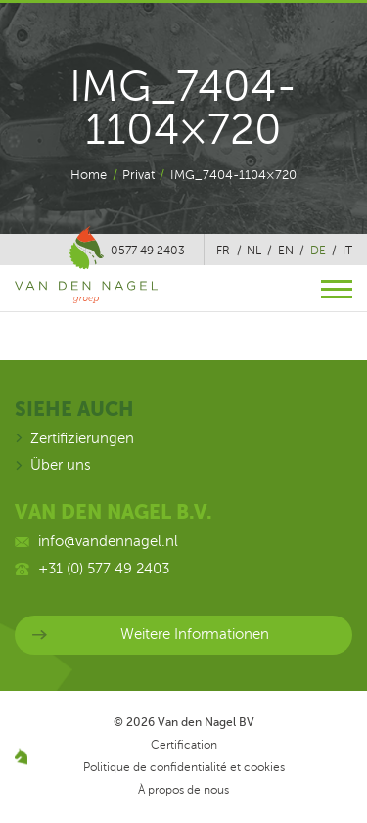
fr (223, 250)
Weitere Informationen (194, 634)
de (318, 250)
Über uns (60, 465)
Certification (184, 745)
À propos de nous (183, 790)
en (286, 250)
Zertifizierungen (82, 438)
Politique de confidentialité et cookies (184, 767)
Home (88, 175)
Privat (138, 175)
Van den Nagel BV (206, 722)
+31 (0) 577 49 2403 (103, 568)
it (347, 250)
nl (254, 250)
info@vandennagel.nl (108, 541)
